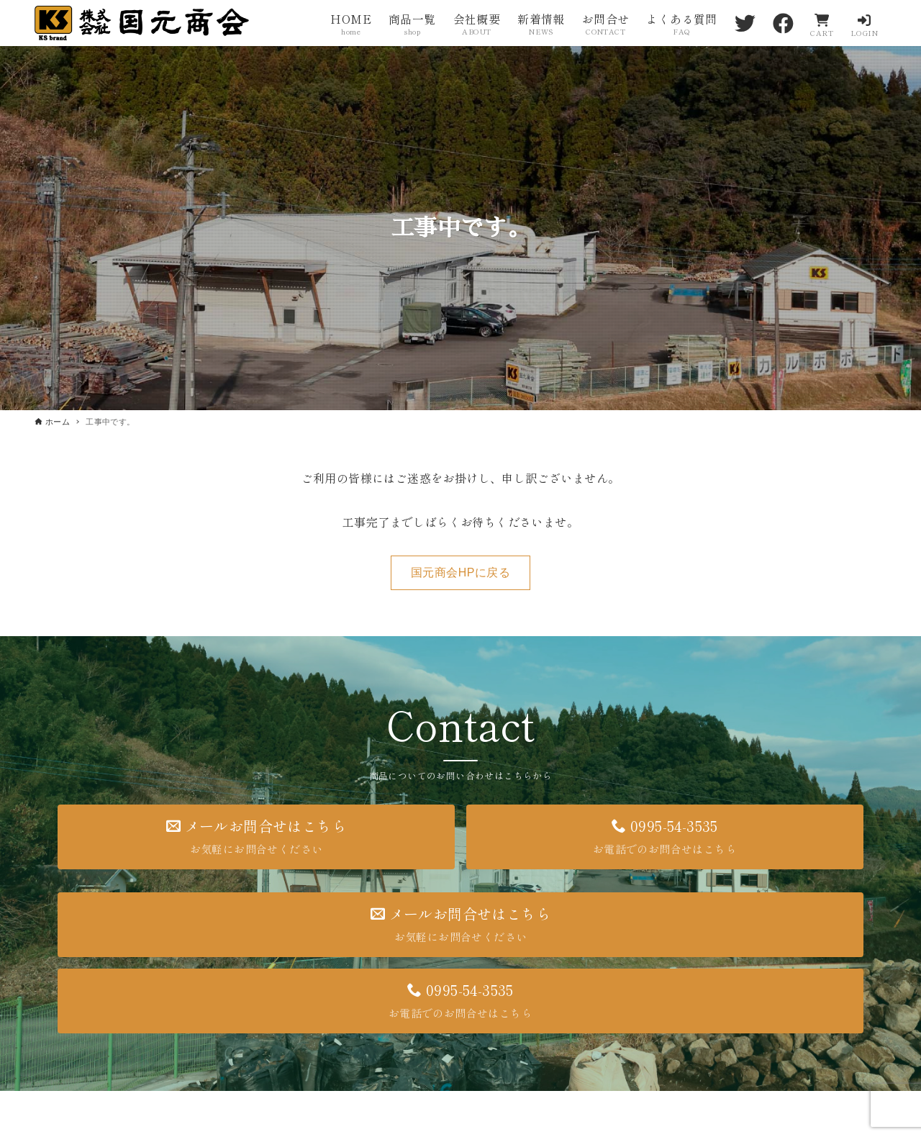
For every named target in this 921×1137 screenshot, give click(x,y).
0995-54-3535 (665, 835)
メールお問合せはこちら (256, 835)
